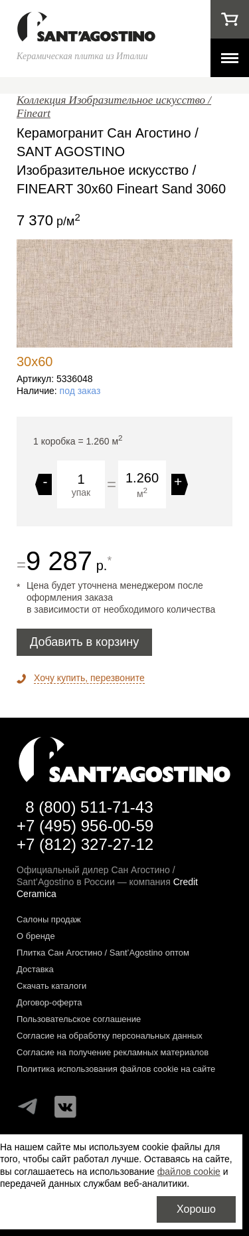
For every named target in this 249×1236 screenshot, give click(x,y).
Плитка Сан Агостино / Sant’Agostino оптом (103, 953)
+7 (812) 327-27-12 (85, 844)
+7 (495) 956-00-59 (85, 826)
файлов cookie (188, 1171)
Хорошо (196, 1209)
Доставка (35, 969)
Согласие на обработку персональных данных (110, 1036)
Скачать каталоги (51, 986)
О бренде (36, 936)
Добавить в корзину (84, 642)
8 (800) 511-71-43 (89, 807)
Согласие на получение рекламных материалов (112, 1052)
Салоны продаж (49, 919)
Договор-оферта (49, 1002)
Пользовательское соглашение (79, 1019)
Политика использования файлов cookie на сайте (116, 1069)
